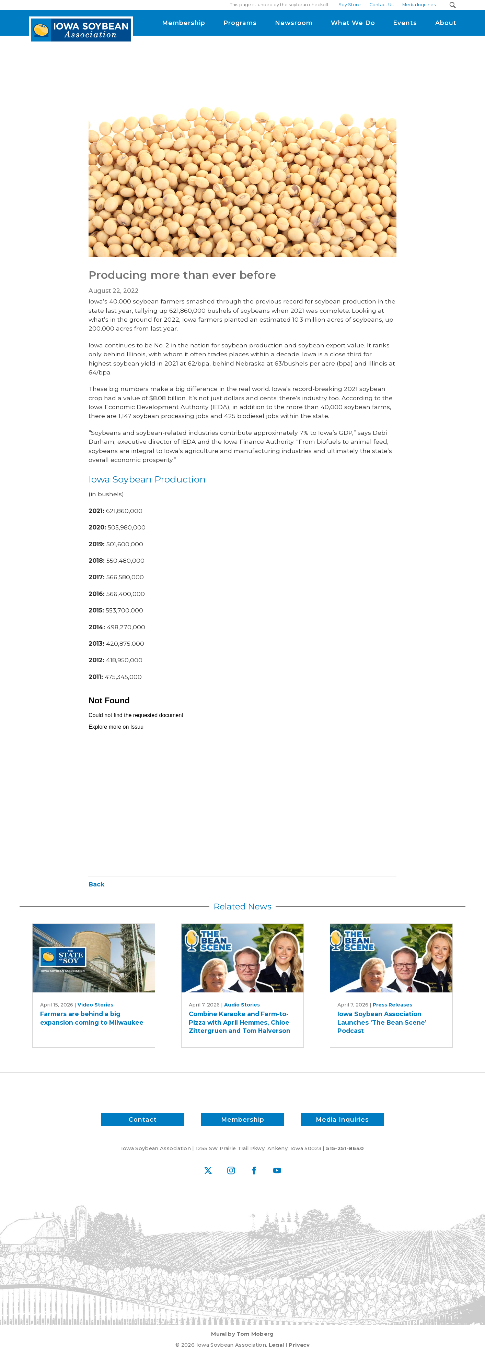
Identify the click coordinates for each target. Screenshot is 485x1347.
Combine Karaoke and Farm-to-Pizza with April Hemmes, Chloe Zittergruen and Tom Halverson (239, 1022)
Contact (142, 1119)
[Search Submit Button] (452, 5)
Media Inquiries (342, 1119)
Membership (242, 1119)
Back (96, 884)
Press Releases (392, 1005)
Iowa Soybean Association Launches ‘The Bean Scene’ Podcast (382, 1022)
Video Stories (95, 1005)
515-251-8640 (345, 1148)
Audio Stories (242, 1005)
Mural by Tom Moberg (242, 1334)
